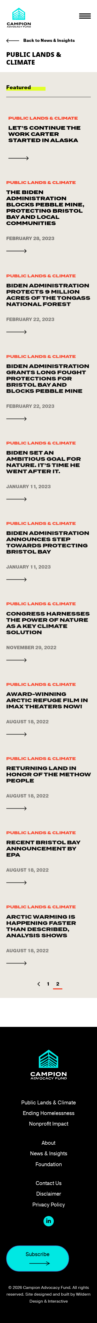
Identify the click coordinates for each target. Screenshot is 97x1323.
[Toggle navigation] (85, 16)
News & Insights (48, 1153)
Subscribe (37, 1258)
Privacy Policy (48, 1204)
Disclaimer (48, 1193)
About (48, 1143)
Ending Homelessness (48, 1113)
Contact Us (49, 1183)
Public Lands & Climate (43, 118)
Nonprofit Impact (48, 1123)
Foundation (48, 1164)
